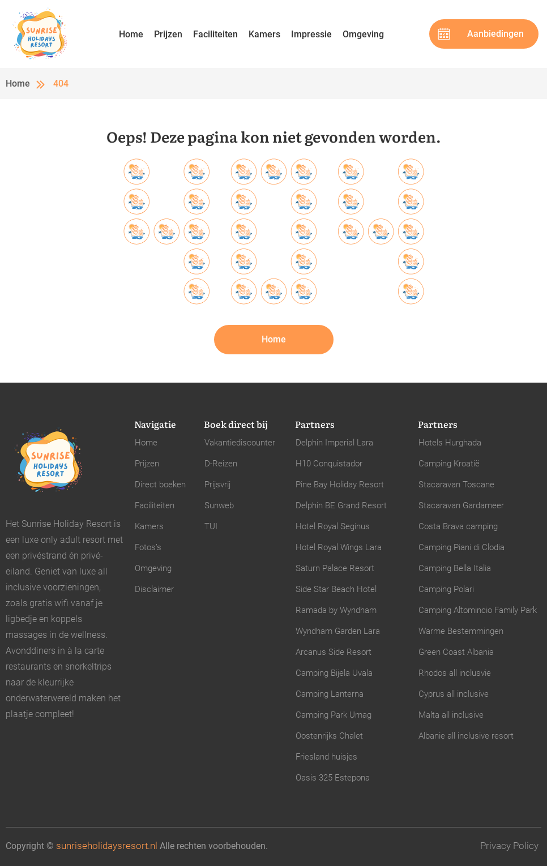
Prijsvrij (217, 484)
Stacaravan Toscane (456, 484)
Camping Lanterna (330, 694)
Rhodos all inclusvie (454, 673)
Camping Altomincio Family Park (477, 610)
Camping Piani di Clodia (461, 547)
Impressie (311, 34)
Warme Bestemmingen (460, 631)
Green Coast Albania (456, 652)
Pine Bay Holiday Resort (340, 484)
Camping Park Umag (333, 715)
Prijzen (168, 34)
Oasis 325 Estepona (333, 778)
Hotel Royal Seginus (333, 526)
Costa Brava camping (458, 526)
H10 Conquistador (329, 463)
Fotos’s (148, 547)
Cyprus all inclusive (453, 694)
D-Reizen (220, 463)
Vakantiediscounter (239, 443)
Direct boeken (160, 484)
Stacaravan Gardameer (461, 505)
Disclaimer (154, 589)
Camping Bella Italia (454, 568)
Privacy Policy (509, 845)
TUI (210, 526)
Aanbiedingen (495, 33)
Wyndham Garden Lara (338, 631)
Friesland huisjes (326, 757)
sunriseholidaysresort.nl (106, 845)
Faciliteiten (215, 34)
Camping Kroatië (449, 463)
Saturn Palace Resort (335, 568)
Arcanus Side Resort (333, 652)
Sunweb (219, 505)
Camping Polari (446, 589)
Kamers (264, 34)
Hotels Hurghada (449, 443)
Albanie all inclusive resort (466, 736)
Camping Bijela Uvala (334, 673)
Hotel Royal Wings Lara (339, 547)
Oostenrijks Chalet (329, 736)
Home (131, 34)
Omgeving (363, 34)
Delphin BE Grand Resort (341, 505)
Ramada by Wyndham (336, 610)
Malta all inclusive (451, 715)
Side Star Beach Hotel (336, 589)
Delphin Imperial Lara (334, 443)
